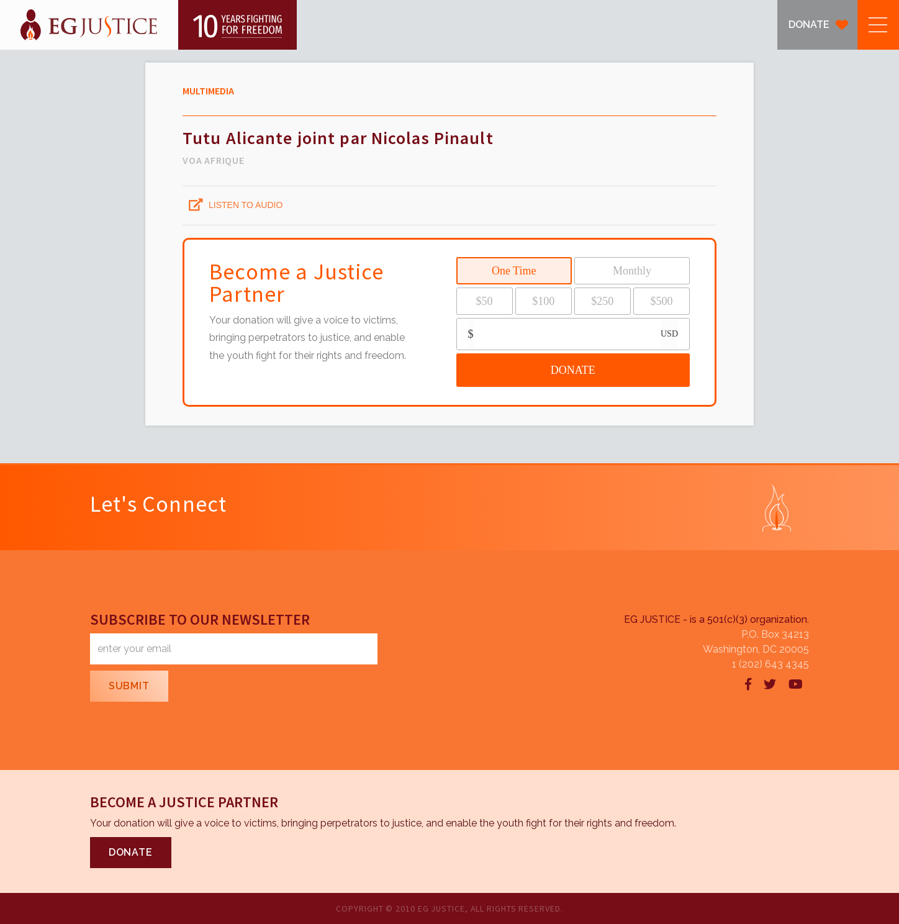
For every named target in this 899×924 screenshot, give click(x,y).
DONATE (808, 24)
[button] (878, 25)
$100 (543, 301)
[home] (148, 25)
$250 (602, 301)
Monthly (632, 271)
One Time (514, 271)
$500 (661, 301)
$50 (484, 301)
